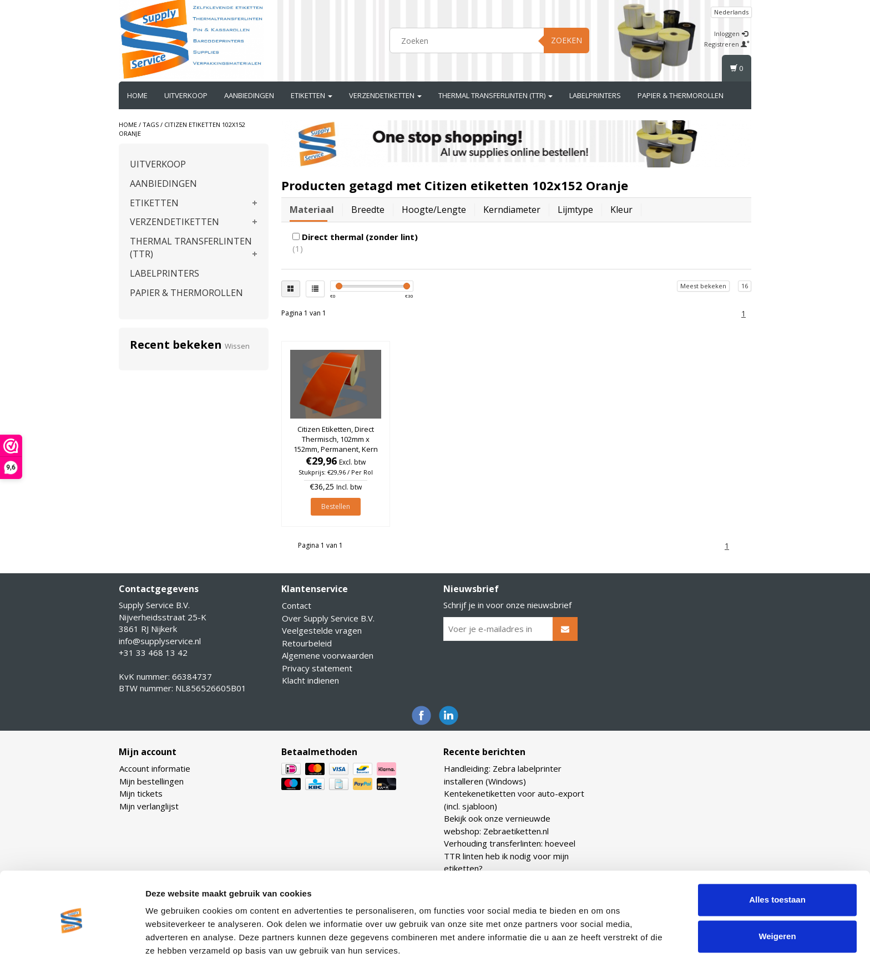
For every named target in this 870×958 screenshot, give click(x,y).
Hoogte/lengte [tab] (434, 209)
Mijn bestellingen (151, 781)
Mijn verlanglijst (149, 806)
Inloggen (731, 33)
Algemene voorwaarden (327, 655)
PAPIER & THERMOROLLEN (681, 95)
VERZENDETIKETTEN (385, 95)
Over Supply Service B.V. (328, 618)
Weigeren (777, 890)
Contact (296, 605)
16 (744, 286)
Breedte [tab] (368, 209)
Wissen (237, 346)
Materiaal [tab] (312, 209)
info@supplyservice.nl (160, 640)
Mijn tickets (141, 793)
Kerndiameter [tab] (511, 209)
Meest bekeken (703, 286)
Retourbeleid (307, 643)
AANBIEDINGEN (249, 95)
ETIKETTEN (311, 95)
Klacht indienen (310, 680)
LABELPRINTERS (595, 95)
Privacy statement (317, 668)
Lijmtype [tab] (575, 209)
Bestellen (335, 506)
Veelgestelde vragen (322, 630)
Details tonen (171, 936)
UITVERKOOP (186, 95)
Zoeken (566, 40)
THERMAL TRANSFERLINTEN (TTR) (495, 95)
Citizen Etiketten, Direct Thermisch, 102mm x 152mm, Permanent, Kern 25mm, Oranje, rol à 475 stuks (336, 449)
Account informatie (154, 768)
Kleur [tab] (621, 209)
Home (137, 95)
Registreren (727, 44)
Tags (151, 124)
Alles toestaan (777, 854)
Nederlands (731, 12)
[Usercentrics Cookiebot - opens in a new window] (71, 936)
